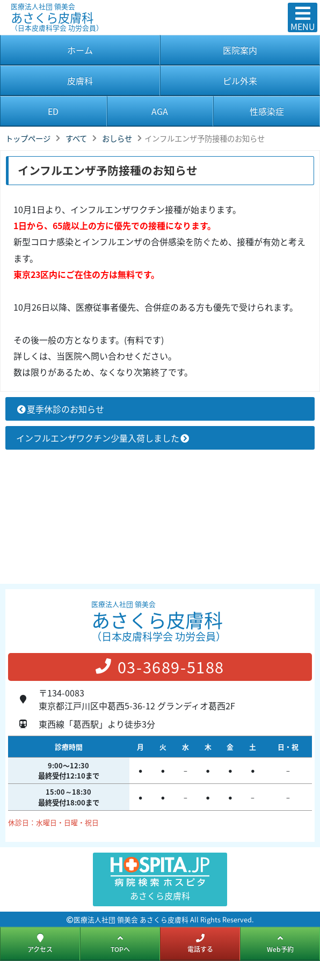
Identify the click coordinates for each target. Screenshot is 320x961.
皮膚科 (80, 80)
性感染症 (267, 111)
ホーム (80, 49)
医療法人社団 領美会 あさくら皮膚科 (131, 919)
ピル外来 (240, 80)
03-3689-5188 (160, 667)
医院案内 (240, 49)
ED (53, 111)
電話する (200, 943)
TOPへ (120, 943)
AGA (159, 111)
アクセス (40, 943)
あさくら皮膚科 (121, 12)
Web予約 (280, 943)
